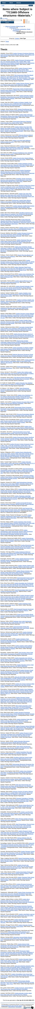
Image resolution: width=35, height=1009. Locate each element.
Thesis (7, 41)
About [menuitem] (11, 2)
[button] (7, 22)
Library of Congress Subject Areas (14, 26)
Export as (3, 20)
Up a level (3, 18)
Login (2, 5)
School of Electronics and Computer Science (12, 1005)
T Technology (12, 27)
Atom (25, 20)
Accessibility (19, 1006)
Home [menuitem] (4, 2)
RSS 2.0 (26, 22)
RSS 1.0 (26, 21)
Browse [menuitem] (19, 2)
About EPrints (11, 1006)
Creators (17, 38)
